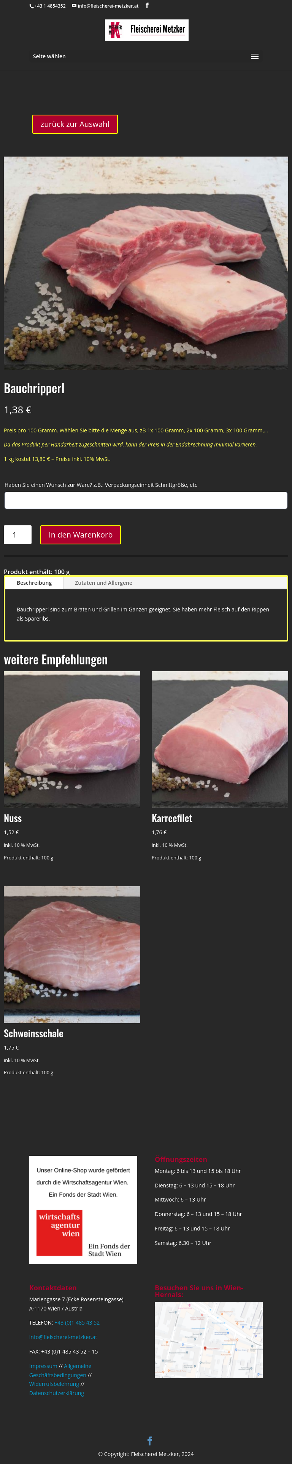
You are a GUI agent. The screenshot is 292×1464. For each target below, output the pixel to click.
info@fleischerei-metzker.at (63, 1337)
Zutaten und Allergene (103, 582)
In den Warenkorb (81, 535)
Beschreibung (34, 582)
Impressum (43, 1366)
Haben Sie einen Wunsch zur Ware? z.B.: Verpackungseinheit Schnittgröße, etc (101, 484)
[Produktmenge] (18, 534)
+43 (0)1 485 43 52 (77, 1322)
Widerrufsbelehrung (54, 1383)
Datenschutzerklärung (56, 1393)
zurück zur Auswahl (75, 124)
